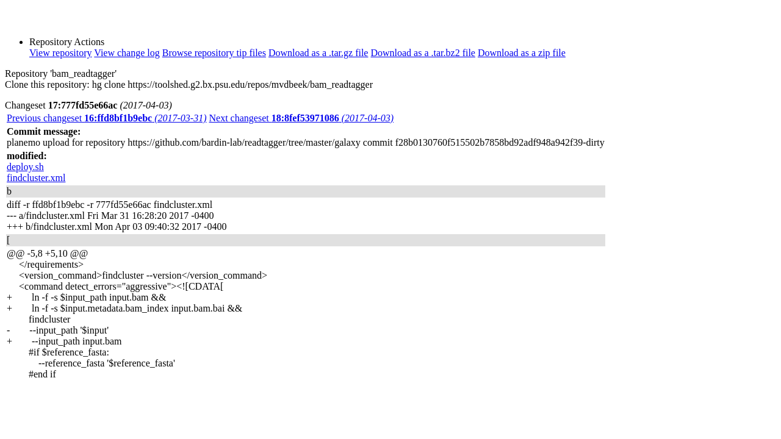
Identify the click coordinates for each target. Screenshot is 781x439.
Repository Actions (66, 42)
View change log (126, 53)
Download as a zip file (522, 53)
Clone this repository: (47, 84)
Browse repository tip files (214, 53)
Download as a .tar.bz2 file (422, 53)
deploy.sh (25, 167)
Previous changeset (107, 118)
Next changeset (301, 118)
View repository (60, 53)
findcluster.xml (36, 178)
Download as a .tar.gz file (318, 53)
